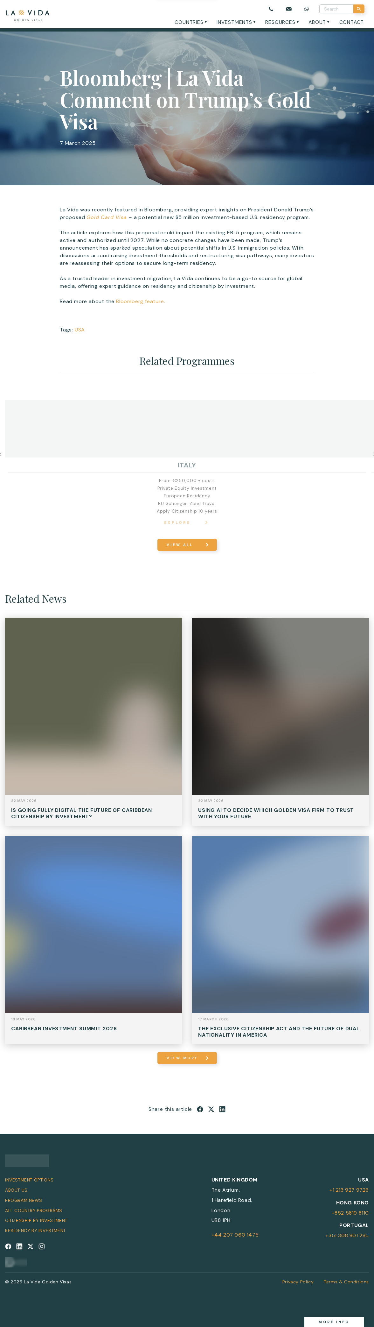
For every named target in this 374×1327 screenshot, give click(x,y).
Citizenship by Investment (36, 1220)
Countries (189, 22)
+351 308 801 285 (347, 1235)
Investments (234, 22)
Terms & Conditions (346, 1282)
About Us (16, 1190)
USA (80, 329)
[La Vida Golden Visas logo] (27, 14)
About (317, 22)
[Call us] (271, 8)
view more (182, 1058)
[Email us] (289, 8)
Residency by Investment (35, 1230)
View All (180, 545)
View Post (93, 726)
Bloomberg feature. (140, 301)
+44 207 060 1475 (235, 1234)
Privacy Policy (298, 1282)
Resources (280, 22)
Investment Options (29, 1180)
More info (334, 1322)
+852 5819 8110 (350, 1213)
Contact (351, 22)
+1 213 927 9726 (349, 1190)
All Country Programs (33, 1210)
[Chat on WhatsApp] (306, 8)
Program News (23, 1200)
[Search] (358, 8)
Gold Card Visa (107, 217)
